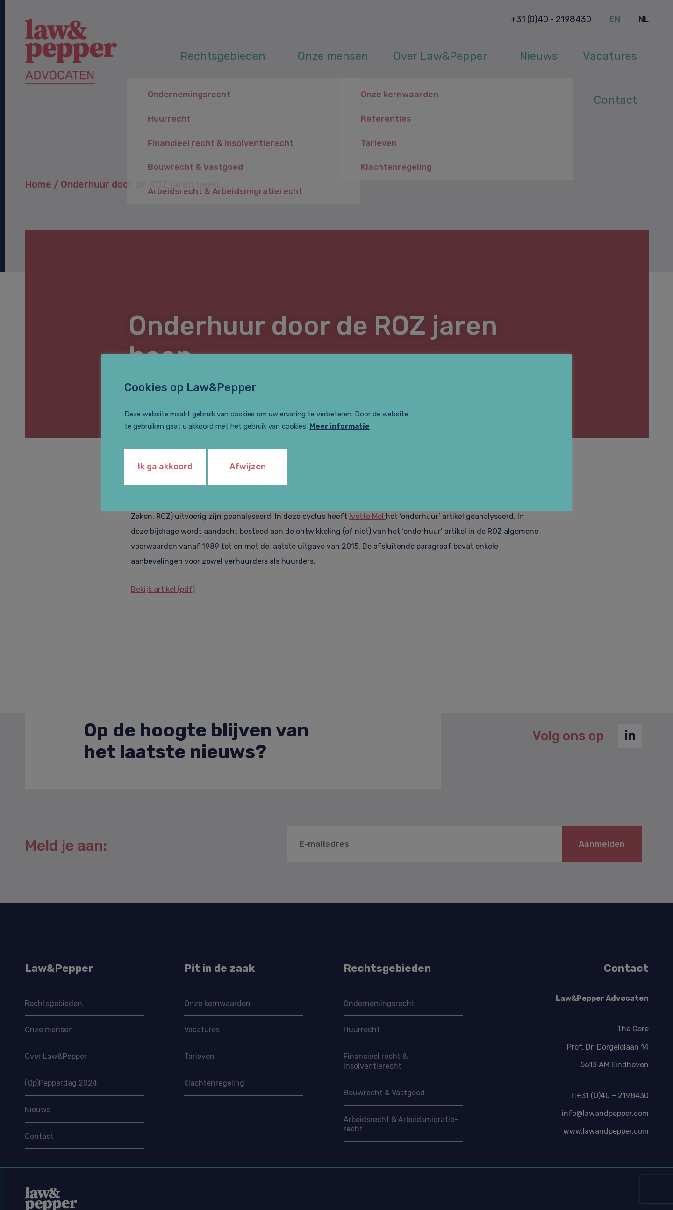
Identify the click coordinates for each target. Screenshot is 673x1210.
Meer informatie (339, 426)
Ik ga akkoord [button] (165, 466)
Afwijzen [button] (247, 466)
